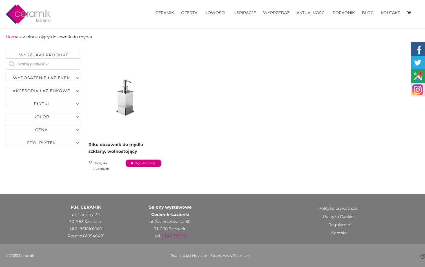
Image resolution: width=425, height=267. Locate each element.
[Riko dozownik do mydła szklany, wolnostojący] (125, 97)
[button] (106, 166)
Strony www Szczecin (229, 255)
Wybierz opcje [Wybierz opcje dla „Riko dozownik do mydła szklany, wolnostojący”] (145, 163)
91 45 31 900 (174, 236)
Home (12, 36)
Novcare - (201, 255)
